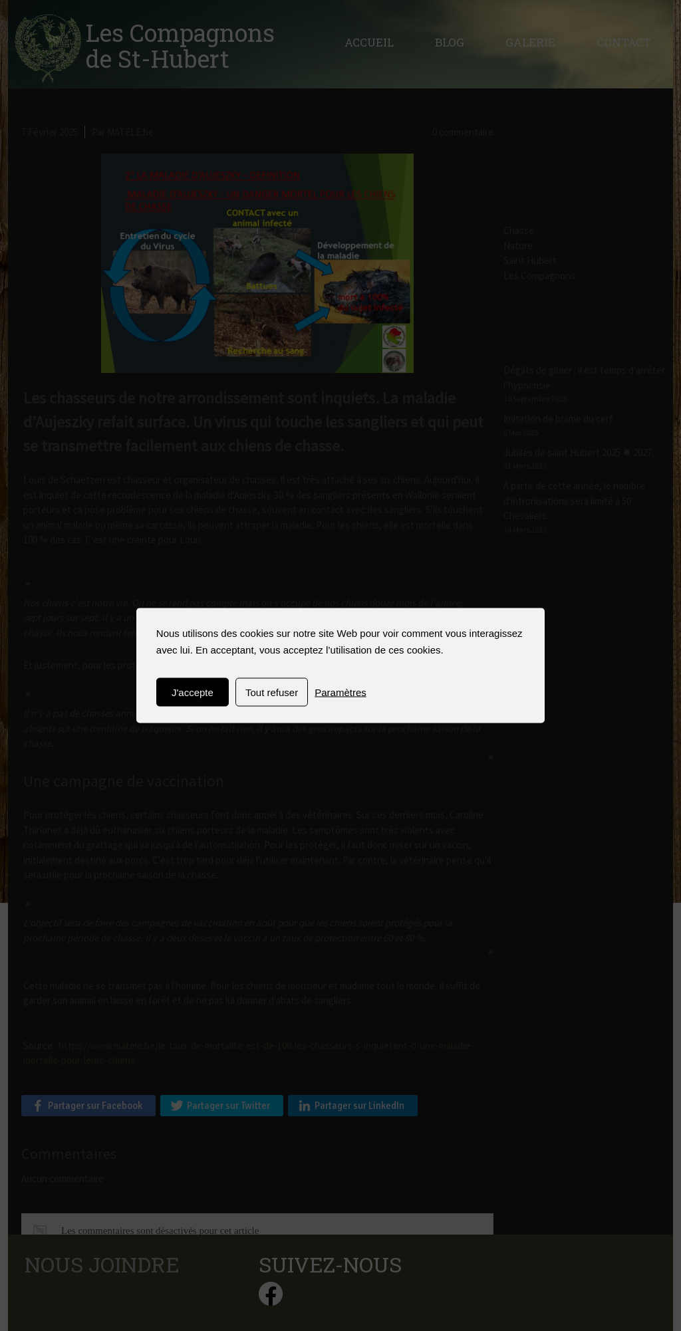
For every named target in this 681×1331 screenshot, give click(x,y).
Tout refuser (271, 692)
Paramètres (340, 692)
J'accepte (192, 692)
